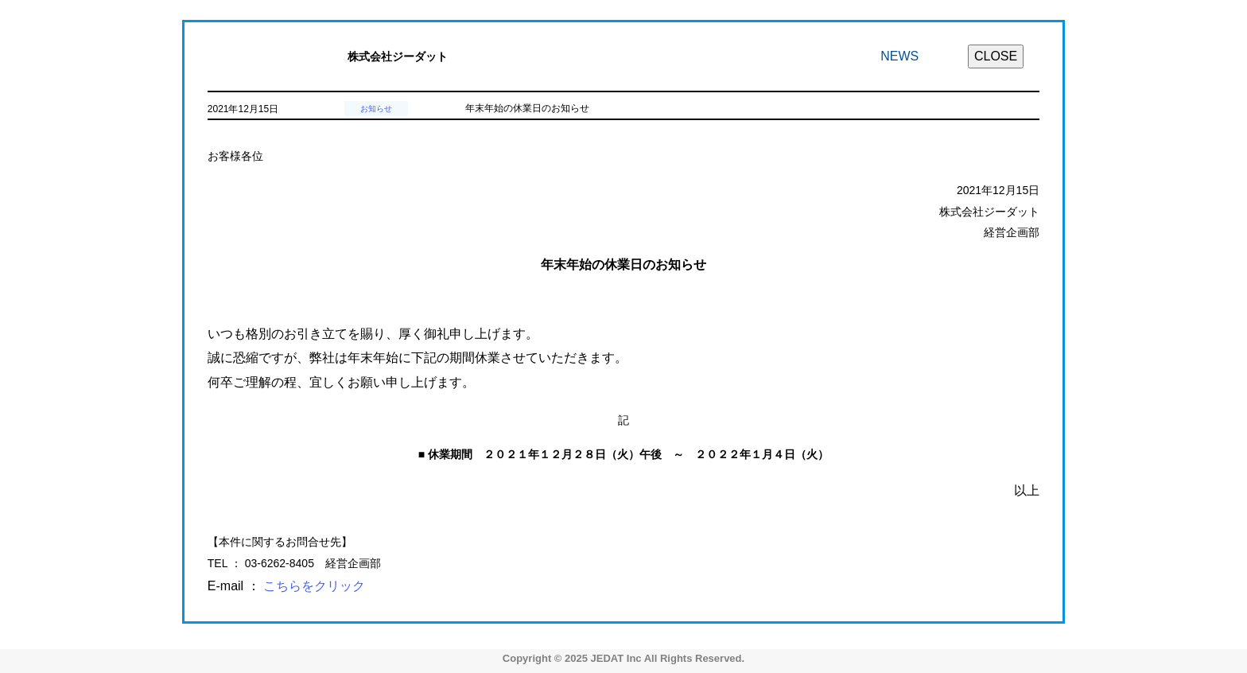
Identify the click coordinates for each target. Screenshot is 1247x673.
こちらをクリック (314, 586)
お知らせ (376, 108)
